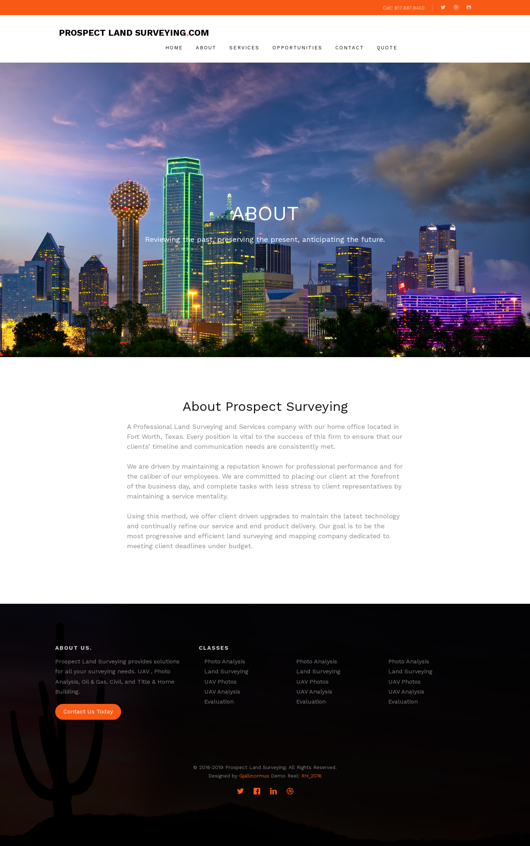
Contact (349, 47)
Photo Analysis (224, 661)
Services (244, 47)
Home (174, 47)
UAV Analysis (222, 691)
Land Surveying (226, 671)
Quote (387, 47)
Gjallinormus (254, 776)
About (206, 47)
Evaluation (219, 701)
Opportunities (297, 47)
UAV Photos (220, 681)
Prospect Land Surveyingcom (134, 33)
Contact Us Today (88, 711)
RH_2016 (311, 776)
